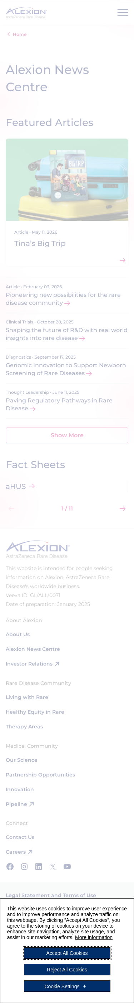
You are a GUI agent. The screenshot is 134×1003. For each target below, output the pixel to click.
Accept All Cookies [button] (67, 953)
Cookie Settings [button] (61, 986)
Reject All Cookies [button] (67, 969)
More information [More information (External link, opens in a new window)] (94, 937)
